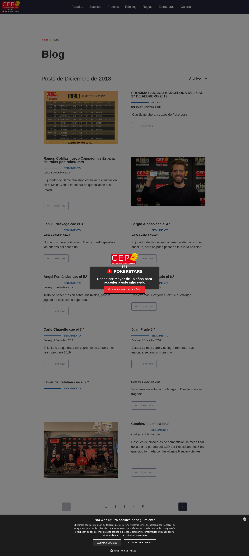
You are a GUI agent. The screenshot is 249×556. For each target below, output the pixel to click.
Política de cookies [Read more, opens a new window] (137, 535)
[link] (124, 290)
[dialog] (124, 535)
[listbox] (244, 519)
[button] (124, 550)
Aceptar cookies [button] (107, 542)
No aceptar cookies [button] (140, 542)
